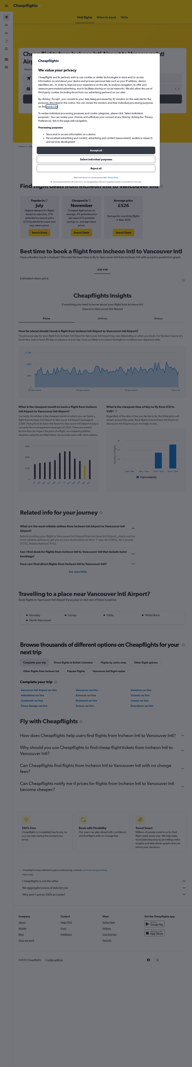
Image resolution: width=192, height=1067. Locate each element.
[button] (96, 150)
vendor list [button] (52, 106)
